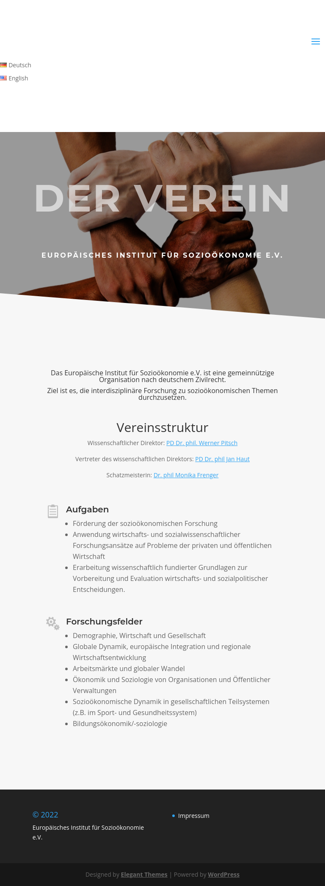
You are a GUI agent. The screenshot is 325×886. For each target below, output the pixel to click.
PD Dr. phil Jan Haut (222, 459)
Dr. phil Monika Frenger (186, 475)
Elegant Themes (144, 874)
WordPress (224, 874)
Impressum (193, 816)
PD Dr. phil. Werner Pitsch (201, 443)
